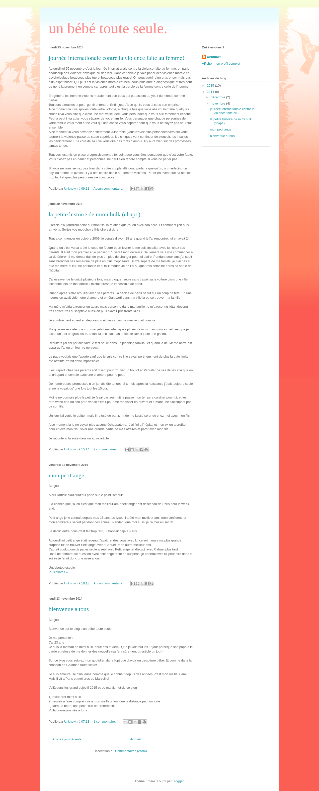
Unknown (214, 57)
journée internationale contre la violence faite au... (232, 111)
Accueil (135, 739)
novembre (218, 103)
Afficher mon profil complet (221, 63)
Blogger (177, 781)
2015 (211, 85)
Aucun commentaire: (108, 188)
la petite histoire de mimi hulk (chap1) (94, 214)
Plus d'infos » (58, 572)
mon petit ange (66, 475)
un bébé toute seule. (108, 28)
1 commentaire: (105, 721)
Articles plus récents (66, 739)
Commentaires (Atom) (131, 751)
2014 (211, 92)
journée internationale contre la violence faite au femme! (116, 58)
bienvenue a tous (69, 609)
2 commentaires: (105, 449)
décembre (218, 97)
